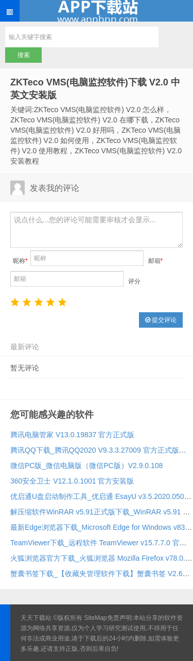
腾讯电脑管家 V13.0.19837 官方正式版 (72, 435)
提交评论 (161, 320)
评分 (134, 281)
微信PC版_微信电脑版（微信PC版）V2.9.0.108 (86, 465)
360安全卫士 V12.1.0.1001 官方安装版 (72, 481)
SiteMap (95, 617)
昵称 (20, 260)
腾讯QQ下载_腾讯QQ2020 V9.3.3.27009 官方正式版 (94, 450)
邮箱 (155, 260)
